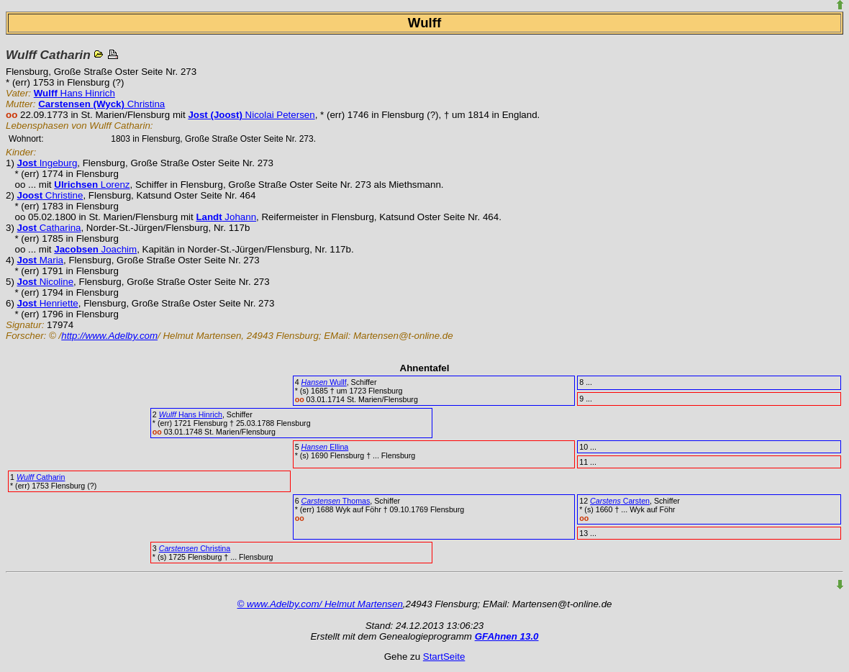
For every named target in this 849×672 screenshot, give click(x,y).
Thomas (336, 500)
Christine (50, 195)
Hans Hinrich (74, 93)
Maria (40, 260)
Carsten (620, 500)
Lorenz (92, 184)
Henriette (47, 303)
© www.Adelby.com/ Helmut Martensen (320, 604)
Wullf (324, 382)
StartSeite (444, 656)
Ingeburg (47, 163)
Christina (101, 104)
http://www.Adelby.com (109, 335)
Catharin (41, 477)
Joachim (95, 249)
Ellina (325, 446)
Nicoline (45, 281)
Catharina (49, 227)
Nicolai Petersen (251, 114)
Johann (226, 217)
